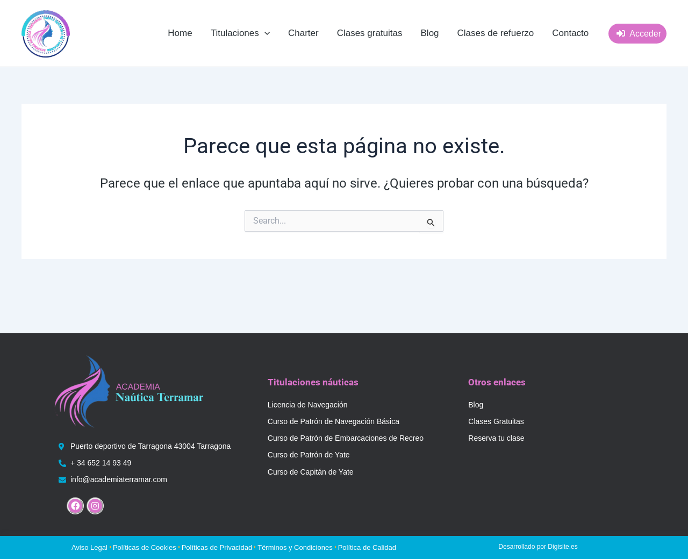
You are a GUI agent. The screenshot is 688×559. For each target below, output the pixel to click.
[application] (264, 33)
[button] (240, 33)
